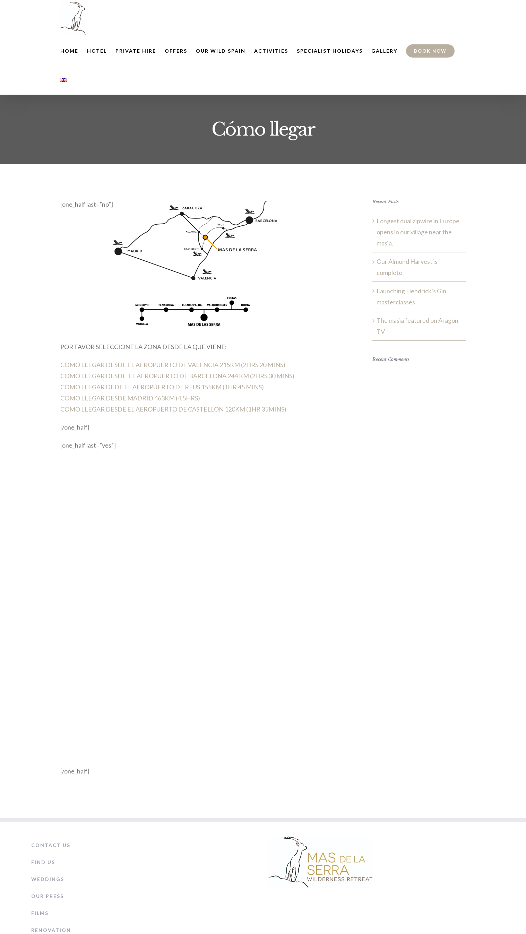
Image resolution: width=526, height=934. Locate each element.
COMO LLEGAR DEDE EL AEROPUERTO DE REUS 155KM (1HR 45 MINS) (162, 387)
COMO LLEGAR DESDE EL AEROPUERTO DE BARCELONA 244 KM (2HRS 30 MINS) (177, 376)
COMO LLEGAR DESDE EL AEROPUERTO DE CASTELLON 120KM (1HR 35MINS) (173, 409)
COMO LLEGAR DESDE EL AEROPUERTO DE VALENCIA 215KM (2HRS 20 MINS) (172, 365)
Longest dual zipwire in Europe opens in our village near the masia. (418, 232)
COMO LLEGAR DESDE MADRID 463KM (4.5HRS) (130, 398)
